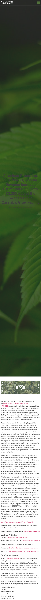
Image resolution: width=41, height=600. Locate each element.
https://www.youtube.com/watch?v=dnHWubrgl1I (17, 522)
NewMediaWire (8, 404)
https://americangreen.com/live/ (17, 537)
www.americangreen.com (31, 531)
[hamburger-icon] (38, 2)
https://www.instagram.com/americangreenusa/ (23, 551)
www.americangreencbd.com (30, 541)
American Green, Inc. (13, 559)
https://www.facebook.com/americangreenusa (23, 548)
